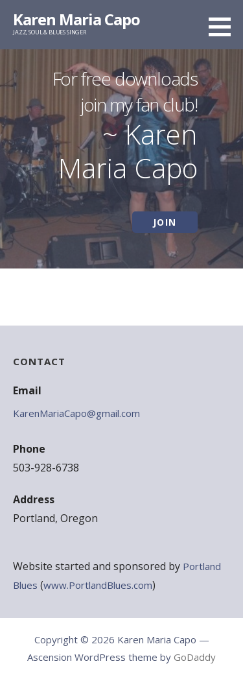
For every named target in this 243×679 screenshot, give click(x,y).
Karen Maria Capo (76, 19)
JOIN (165, 222)
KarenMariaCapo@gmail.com (76, 413)
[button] (224, 26)
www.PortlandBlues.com (97, 584)
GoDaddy (195, 656)
